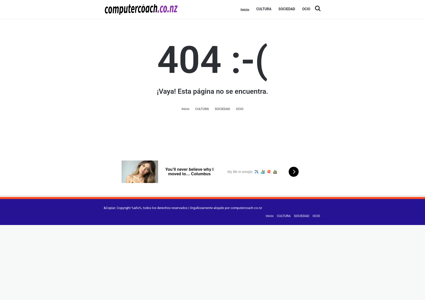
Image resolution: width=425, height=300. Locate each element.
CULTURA (263, 9)
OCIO (306, 9)
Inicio (245, 10)
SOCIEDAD (286, 9)
